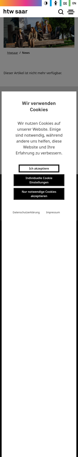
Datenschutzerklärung (26, 212)
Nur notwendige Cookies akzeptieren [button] (39, 194)
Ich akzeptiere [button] (39, 168)
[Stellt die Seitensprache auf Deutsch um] (65, 3)
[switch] (46, 3)
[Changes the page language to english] (74, 3)
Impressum (53, 212)
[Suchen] (60, 12)
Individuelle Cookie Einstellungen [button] (39, 180)
